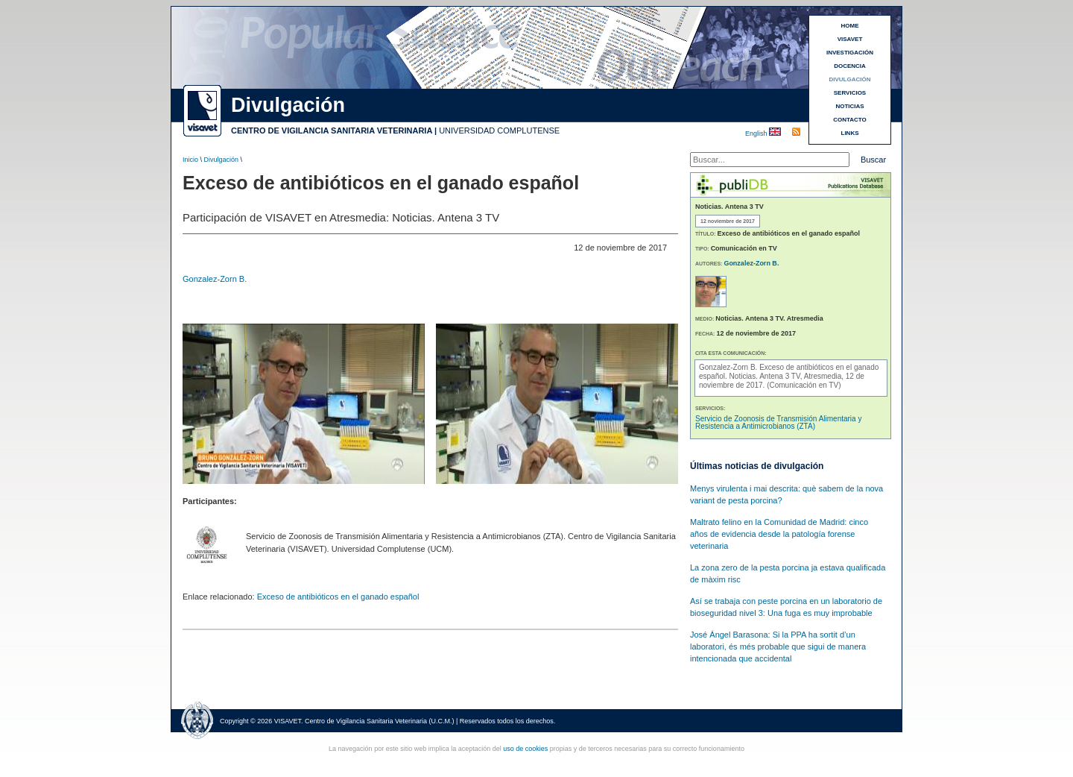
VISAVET (850, 39)
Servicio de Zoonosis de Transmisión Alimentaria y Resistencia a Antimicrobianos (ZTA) (778, 422)
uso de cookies (525, 748)
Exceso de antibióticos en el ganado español (338, 596)
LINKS (850, 133)
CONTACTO (850, 119)
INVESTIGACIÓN (849, 52)
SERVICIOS (850, 92)
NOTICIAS (849, 106)
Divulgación (221, 159)
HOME (850, 25)
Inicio (190, 159)
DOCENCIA (850, 66)
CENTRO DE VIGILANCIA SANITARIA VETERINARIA (331, 130)
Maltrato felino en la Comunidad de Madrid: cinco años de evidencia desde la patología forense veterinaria (779, 534)
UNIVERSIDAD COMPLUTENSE (499, 130)
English (757, 133)
